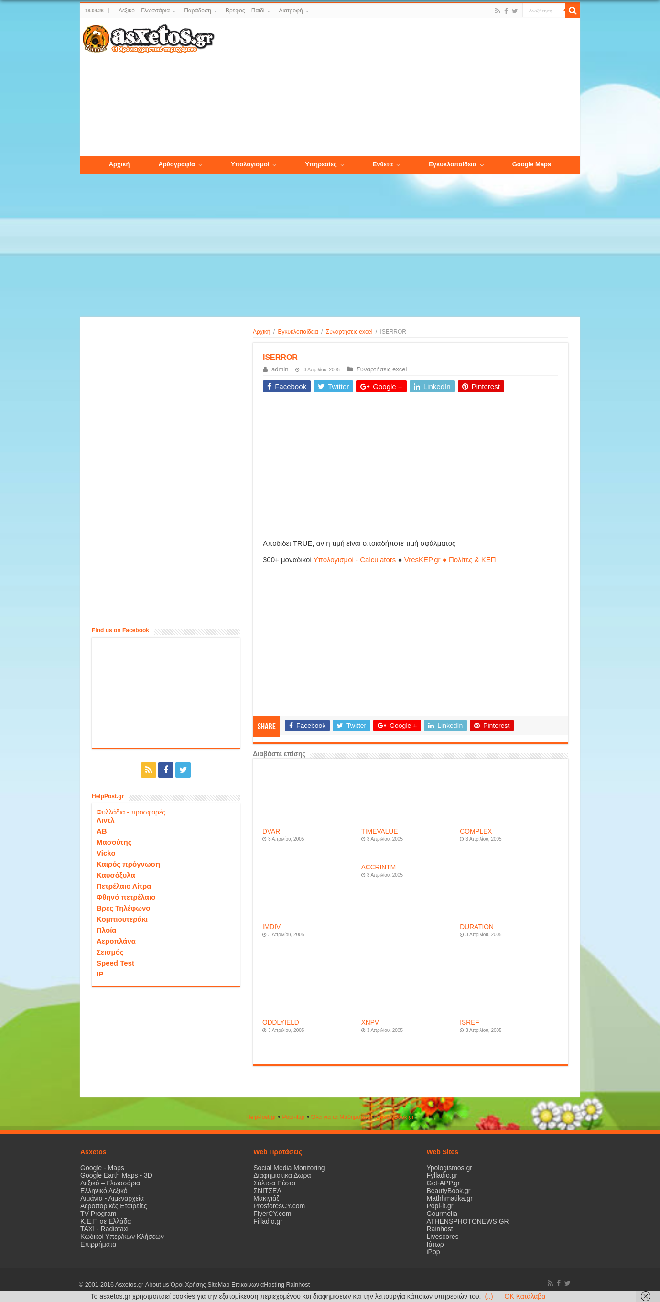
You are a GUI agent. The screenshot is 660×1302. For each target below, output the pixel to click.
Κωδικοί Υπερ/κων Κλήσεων (122, 1236)
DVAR (271, 831)
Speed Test (115, 963)
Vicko (106, 853)
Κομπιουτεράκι (122, 919)
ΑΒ (102, 831)
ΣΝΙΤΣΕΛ (267, 1190)
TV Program (98, 1213)
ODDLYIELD (280, 1022)
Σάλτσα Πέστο (274, 1183)
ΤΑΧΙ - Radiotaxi (104, 1229)
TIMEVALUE (379, 831)
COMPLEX (476, 831)
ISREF (469, 1022)
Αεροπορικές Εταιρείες (113, 1206)
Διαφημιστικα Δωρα (282, 1175)
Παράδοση (197, 10)
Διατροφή (291, 10)
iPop (433, 1252)
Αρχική (261, 331)
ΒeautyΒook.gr (395, 1117)
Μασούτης (114, 842)
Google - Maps (102, 1168)
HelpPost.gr (261, 1117)
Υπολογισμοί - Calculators (355, 559)
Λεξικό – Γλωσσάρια (144, 10)
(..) (489, 1296)
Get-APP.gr (443, 1183)
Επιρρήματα (98, 1244)
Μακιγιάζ (266, 1198)
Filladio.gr (267, 1221)
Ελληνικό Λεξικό (104, 1190)
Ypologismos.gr (449, 1168)
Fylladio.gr (442, 1175)
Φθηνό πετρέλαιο (126, 897)
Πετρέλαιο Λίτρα (124, 886)
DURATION (477, 927)
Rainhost (440, 1229)
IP (100, 974)
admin (279, 369)
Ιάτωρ (435, 1244)
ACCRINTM (378, 867)
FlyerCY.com (272, 1213)
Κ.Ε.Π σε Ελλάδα (105, 1221)
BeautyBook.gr (449, 1190)
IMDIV (271, 927)
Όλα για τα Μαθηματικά (340, 1117)
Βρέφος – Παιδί (245, 10)
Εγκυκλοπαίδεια (298, 331)
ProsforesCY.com (279, 1206)
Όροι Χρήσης (188, 1284)
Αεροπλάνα (116, 941)
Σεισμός (110, 952)
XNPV (370, 1022)
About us (157, 1284)
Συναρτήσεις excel (349, 331)
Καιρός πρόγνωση (128, 864)
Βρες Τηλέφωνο (123, 908)
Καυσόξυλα (116, 875)
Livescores (443, 1236)
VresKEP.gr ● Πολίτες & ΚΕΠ (450, 559)
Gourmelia (442, 1213)
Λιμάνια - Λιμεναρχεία (112, 1198)
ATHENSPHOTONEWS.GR (468, 1221)
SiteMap (218, 1284)
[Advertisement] (397, 87)
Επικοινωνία (247, 1284)
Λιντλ (106, 820)
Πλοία (107, 930)
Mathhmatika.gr (450, 1198)
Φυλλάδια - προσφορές (131, 812)
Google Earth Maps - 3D (116, 1175)
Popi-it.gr (293, 1117)
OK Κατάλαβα (525, 1296)
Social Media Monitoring (289, 1168)
